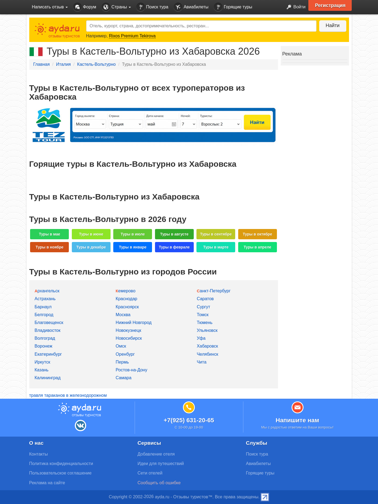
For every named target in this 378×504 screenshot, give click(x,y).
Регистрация (330, 5)
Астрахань (45, 298)
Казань (42, 370)
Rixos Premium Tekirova (132, 36)
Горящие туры (233, 7)
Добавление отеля (156, 454)
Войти (294, 7)
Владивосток (47, 330)
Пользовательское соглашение (60, 473)
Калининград (48, 377)
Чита (201, 362)
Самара (123, 377)
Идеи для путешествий (161, 463)
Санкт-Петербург (214, 291)
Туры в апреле (257, 247)
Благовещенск (49, 322)
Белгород (44, 314)
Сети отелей (150, 473)
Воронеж (44, 346)
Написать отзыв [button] (50, 7)
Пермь (122, 362)
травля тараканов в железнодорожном (68, 395)
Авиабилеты (191, 7)
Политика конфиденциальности (61, 463)
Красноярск (127, 307)
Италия (63, 64)
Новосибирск (129, 338)
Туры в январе (133, 247)
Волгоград (45, 338)
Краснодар (126, 298)
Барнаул (43, 307)
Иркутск (42, 362)
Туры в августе (174, 234)
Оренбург (125, 354)
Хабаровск (207, 346)
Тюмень (204, 322)
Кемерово (125, 291)
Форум (84, 7)
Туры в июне (91, 234)
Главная (41, 64)
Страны (116, 7)
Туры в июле (133, 234)
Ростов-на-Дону (131, 370)
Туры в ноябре (50, 247)
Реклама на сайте (47, 482)
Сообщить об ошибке (159, 482)
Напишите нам (297, 420)
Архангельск (47, 291)
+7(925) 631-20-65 (189, 420)
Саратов (205, 298)
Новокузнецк (128, 330)
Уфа (201, 338)
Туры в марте (215, 247)
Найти (333, 25)
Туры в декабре (91, 247)
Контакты (38, 454)
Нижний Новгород (133, 322)
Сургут (203, 307)
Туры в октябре (257, 234)
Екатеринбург (48, 354)
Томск (202, 314)
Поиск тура (152, 7)
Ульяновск (207, 330)
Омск (121, 346)
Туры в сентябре (216, 234)
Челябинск (207, 354)
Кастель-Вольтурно (96, 64)
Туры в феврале (174, 247)
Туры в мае (49, 234)
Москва (123, 314)
